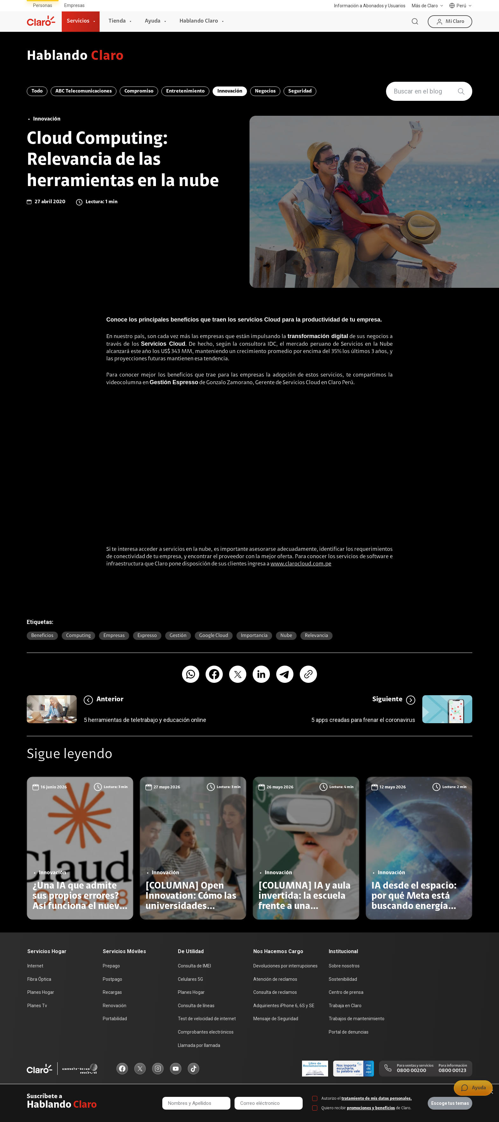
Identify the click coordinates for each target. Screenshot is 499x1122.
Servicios (78, 21)
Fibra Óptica (39, 979)
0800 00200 (411, 1070)
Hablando (75, 56)
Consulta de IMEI (194, 965)
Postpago (112, 979)
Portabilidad (115, 1018)
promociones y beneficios (371, 1108)
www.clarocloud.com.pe (301, 564)
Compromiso (138, 91)
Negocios (265, 91)
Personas (42, 5)
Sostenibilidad (343, 979)
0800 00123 (452, 1070)
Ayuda (152, 21)
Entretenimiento (185, 91)
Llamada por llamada (199, 1045)
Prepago (111, 965)
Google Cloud (213, 635)
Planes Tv (37, 1005)
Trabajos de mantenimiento (356, 1018)
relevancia (316, 635)
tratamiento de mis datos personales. (376, 1099)
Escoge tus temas (450, 1103)
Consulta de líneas (196, 1005)
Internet (35, 965)
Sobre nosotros (344, 965)
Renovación (114, 1005)
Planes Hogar (40, 992)
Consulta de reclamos (275, 992)
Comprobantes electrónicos (206, 1032)
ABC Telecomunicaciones (83, 91)
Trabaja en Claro (345, 1005)
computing (78, 635)
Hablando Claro (198, 21)
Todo (37, 91)
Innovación (229, 91)
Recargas (112, 992)
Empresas (74, 5)
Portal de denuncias (349, 1032)
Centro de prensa (346, 992)
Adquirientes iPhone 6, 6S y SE (283, 1005)
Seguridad (300, 91)
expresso (147, 635)
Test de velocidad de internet (207, 1018)
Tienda (117, 21)
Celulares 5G (190, 979)
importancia (254, 635)
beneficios (42, 635)
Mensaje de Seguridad (275, 1018)
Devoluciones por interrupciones (285, 965)
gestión (178, 635)
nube (286, 635)
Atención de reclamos (275, 979)
